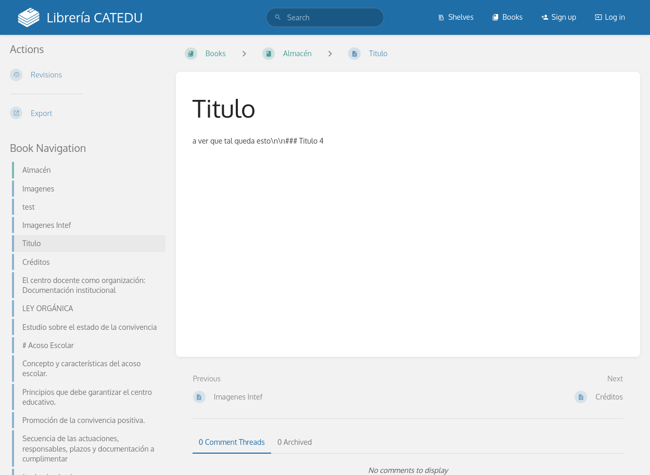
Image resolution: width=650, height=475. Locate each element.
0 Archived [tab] (294, 442)
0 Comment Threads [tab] (232, 442)
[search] (325, 17)
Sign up (558, 16)
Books (507, 16)
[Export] (85, 112)
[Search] (278, 17)
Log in (610, 16)
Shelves (456, 16)
